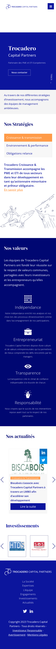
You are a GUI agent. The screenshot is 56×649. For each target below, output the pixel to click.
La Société (28, 582)
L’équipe (28, 590)
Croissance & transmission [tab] (24, 138)
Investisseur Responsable (27, 630)
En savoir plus (13, 190)
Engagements (28, 595)
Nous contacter (19, 72)
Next (53, 480)
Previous (2, 480)
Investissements (28, 599)
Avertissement (16, 634)
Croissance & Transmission (25, 478)
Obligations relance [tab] (19, 153)
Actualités (28, 603)
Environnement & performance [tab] (27, 145)
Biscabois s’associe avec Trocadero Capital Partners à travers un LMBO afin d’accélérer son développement (27, 491)
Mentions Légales (37, 634)
